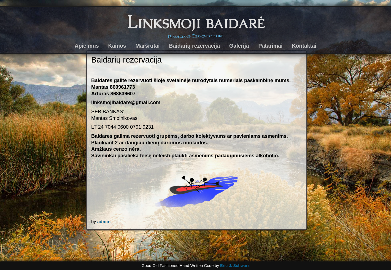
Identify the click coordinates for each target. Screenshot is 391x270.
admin (103, 221)
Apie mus (87, 46)
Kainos (117, 46)
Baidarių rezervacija (194, 46)
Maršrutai (148, 46)
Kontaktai (304, 46)
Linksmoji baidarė (195, 22)
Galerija (239, 46)
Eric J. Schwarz (235, 265)
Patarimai (270, 46)
